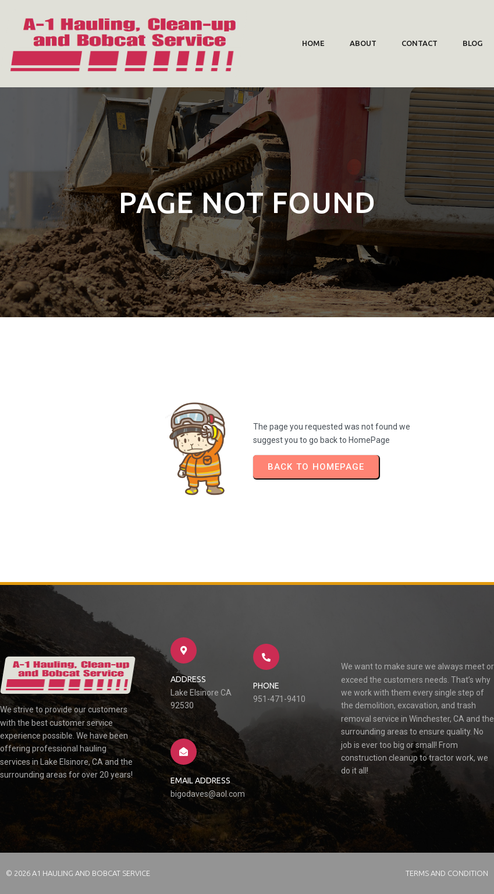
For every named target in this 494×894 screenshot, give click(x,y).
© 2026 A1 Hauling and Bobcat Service (78, 873)
